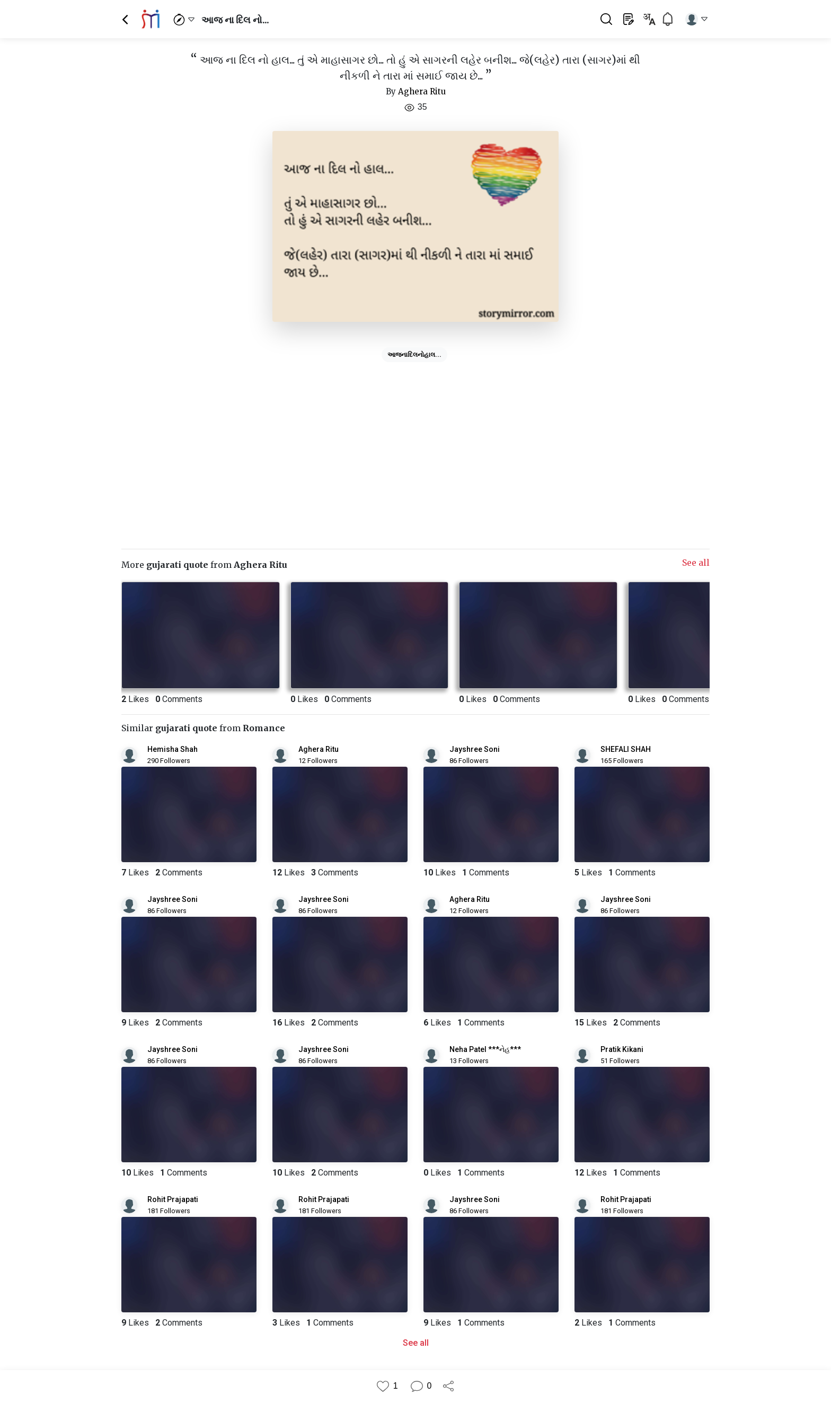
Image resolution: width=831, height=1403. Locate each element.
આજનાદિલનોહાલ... (414, 354)
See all (696, 562)
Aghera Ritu (422, 91)
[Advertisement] (415, 440)
